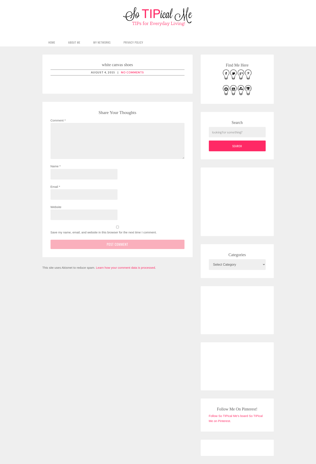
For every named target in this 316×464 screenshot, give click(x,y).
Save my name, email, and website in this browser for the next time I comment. (104, 232)
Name (56, 166)
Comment (58, 120)
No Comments (132, 72)
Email (55, 186)
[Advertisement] (239, 201)
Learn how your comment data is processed (125, 267)
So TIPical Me (158, 16)
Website (56, 207)
